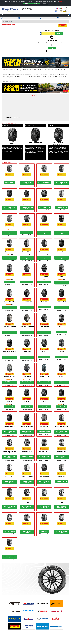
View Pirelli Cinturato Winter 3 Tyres (61, 258)
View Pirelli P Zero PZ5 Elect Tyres (27, 357)
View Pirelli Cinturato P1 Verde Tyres (9, 233)
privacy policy (62, 1)
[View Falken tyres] (28, 611)
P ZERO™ (5, 145)
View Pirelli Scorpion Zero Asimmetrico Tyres (44, 507)
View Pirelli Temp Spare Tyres (9, 531)
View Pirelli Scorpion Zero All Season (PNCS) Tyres (27, 507)
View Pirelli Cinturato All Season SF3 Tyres (27, 208)
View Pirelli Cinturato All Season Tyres (61, 183)
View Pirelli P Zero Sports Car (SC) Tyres (44, 382)
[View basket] (68, 15)
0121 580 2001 (21, 10)
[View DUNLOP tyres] (14, 611)
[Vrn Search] (47, 33)
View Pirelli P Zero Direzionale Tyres (44, 332)
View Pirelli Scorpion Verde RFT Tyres (44, 457)
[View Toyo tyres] (56, 626)
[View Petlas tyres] (56, 619)
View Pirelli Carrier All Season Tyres (27, 183)
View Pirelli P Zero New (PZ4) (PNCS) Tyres (9, 357)
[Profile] (48, 45)
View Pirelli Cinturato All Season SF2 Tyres (9, 208)
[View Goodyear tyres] (14, 619)
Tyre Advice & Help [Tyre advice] (19, 15)
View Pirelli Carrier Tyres (9, 182)
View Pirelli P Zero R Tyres (44, 356)
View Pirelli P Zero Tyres (9, 282)
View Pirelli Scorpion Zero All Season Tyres (9, 507)
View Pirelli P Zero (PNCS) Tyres (44, 282)
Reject (35, 3)
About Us (27, 15)
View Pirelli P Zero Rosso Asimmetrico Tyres (9, 382)
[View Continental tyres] (56, 603)
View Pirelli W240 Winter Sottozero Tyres (27, 532)
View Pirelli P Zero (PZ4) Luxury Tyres (61, 283)
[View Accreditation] (66, 9)
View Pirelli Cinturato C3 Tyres (44, 207)
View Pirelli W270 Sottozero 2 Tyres (61, 532)
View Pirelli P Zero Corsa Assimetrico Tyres (9, 332)
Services (11, 15)
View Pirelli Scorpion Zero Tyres (61, 481)
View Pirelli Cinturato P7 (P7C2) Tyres (44, 233)
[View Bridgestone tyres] (42, 603)
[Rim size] (55, 45)
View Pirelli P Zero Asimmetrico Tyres (27, 308)
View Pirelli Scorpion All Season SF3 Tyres (26, 432)
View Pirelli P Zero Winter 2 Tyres (61, 382)
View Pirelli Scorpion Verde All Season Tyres (61, 432)
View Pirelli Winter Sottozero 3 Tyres (9, 557)
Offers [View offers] (40, 15)
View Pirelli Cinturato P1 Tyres (61, 207)
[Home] (2, 15)
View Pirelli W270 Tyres (44, 531)
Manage (44, 3)
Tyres (6, 15)
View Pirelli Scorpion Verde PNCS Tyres (27, 457)
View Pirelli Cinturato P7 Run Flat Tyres (44, 258)
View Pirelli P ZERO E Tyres (61, 331)
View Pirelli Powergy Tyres (9, 406)
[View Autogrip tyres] (14, 603)
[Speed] (62, 45)
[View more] (35, 87)
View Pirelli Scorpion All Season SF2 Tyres (9, 432)
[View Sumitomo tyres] (42, 626)
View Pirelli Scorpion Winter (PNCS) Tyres (27, 482)
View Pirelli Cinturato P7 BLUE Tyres (27, 258)
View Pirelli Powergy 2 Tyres (27, 406)
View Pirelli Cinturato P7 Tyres (26, 232)
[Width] (41, 45)
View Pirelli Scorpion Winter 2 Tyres (44, 482)
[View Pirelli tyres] (14, 626)
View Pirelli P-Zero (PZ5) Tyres (44, 406)
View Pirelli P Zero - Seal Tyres (26, 282)
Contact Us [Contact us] (34, 15)
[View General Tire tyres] (56, 611)
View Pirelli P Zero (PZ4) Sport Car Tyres (9, 308)
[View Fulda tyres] (42, 611)
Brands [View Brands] (7, 21)
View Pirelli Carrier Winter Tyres (44, 182)
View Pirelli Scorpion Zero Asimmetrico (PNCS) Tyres (61, 507)
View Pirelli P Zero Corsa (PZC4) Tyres (61, 308)
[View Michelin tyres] (42, 619)
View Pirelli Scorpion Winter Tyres (9, 482)
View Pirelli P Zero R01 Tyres (61, 356)
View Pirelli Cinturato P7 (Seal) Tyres (9, 258)
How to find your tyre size (53, 51)
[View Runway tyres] (28, 626)
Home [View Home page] (3, 21)
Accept (26, 3)
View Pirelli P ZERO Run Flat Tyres (27, 382)
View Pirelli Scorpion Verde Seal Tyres (61, 457)
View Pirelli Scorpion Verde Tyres (44, 431)
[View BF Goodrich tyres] (28, 603)
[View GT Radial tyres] (28, 619)
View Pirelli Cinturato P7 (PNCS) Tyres (61, 233)
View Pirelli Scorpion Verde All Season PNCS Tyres (9, 457)
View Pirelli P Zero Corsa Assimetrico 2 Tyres (26, 332)
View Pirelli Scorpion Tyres (61, 406)
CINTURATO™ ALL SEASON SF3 (54, 145)
